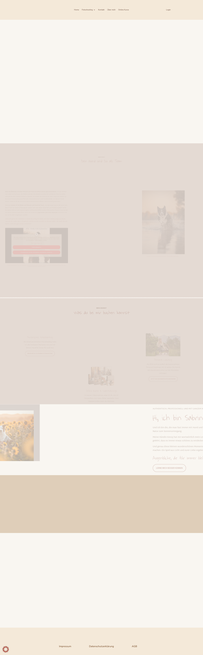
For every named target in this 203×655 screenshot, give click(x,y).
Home (76, 10)
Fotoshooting (87, 10)
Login (168, 10)
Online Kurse (123, 10)
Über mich (111, 10)
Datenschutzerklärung (101, 646)
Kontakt (101, 10)
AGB (134, 646)
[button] (5, 649)
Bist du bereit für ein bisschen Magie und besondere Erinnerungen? (38, 124)
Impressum (65, 646)
